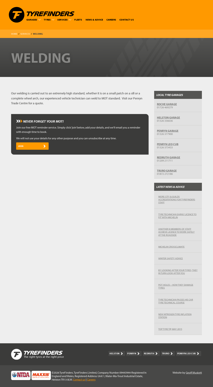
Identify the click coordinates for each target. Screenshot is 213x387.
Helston (116, 353)
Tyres (49, 19)
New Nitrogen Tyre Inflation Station (174, 315)
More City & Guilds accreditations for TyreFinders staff (176, 199)
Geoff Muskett (194, 372)
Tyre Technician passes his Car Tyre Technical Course (175, 301)
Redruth (150, 353)
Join (32, 146)
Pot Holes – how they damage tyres (175, 286)
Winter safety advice (170, 258)
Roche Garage (167, 104)
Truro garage (167, 170)
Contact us (126, 19)
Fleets (78, 19)
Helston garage (168, 117)
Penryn (133, 353)
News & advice (94, 19)
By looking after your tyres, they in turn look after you (178, 271)
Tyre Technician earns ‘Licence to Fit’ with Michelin (177, 216)
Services (64, 19)
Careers (111, 19)
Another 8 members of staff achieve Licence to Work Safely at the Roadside (176, 232)
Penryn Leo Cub (167, 144)
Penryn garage (167, 130)
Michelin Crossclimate (171, 246)
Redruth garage (168, 157)
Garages (33, 19)
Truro (167, 353)
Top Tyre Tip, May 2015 (170, 329)
